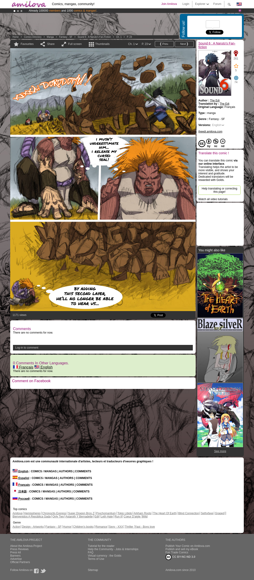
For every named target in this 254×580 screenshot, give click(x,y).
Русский (21, 498)
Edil (97, 516)
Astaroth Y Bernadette (79, 516)
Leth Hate (107, 516)
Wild (144, 516)
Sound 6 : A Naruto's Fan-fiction (94, 37)
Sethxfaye (207, 513)
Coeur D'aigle (132, 516)
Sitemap (93, 570)
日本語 (20, 491)
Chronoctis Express (54, 513)
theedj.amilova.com (210, 131)
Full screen (75, 44)
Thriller (129, 526)
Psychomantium (106, 513)
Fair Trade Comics (176, 552)
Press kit (15, 552)
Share (50, 44)
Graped (219, 513)
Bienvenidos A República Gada (32, 516)
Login (185, 4)
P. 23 (129, 37)
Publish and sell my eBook (181, 549)
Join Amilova (169, 4)
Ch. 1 (119, 37)
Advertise (16, 559)
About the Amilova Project (26, 546)
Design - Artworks (33, 526)
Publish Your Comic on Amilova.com (187, 546)
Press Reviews (19, 549)
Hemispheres (32, 513)
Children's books (83, 526)
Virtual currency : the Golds (104, 555)
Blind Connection (188, 513)
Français (23, 367)
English (43, 367)
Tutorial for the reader (101, 546)
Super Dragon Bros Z (81, 513)
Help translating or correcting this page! (219, 190)
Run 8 (118, 516)
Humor (67, 526)
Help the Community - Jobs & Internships (113, 549)
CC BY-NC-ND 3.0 (180, 557)
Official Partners (20, 562)
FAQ (90, 552)
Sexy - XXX (116, 526)
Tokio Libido (124, 513)
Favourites (27, 44)
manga (50, 37)
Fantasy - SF (65, 37)
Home (16, 37)
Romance (101, 526)
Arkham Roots (142, 513)
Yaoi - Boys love (145, 526)
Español (21, 478)
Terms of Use (96, 559)
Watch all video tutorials (213, 199)
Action (16, 526)
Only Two (58, 516)
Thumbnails (102, 44)
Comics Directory (32, 37)
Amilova (17, 513)
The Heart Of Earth (164, 513)
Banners (15, 555)
